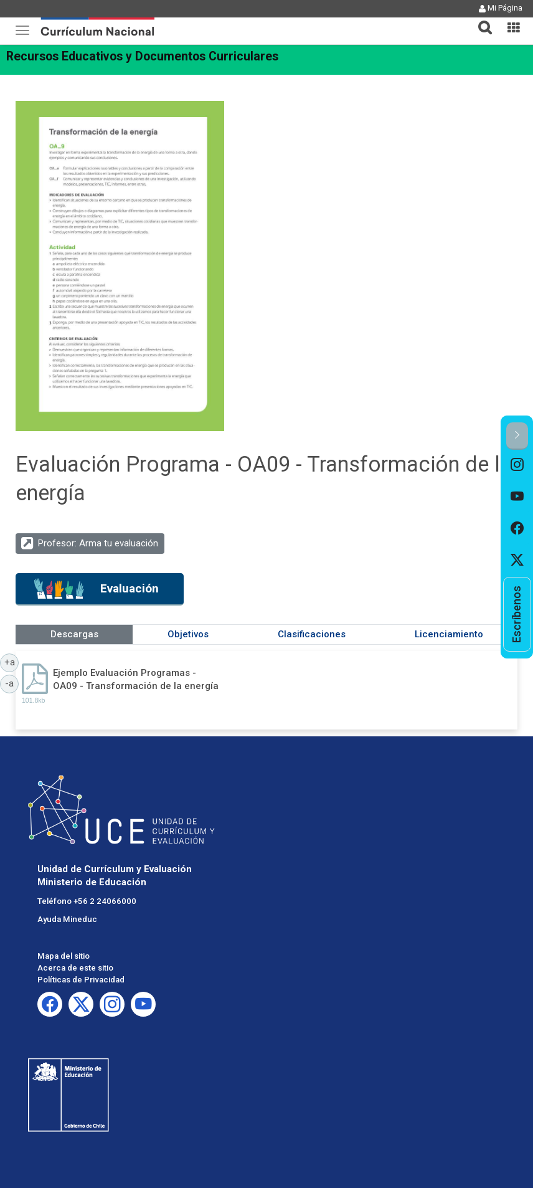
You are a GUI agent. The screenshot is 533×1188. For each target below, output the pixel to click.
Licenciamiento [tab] (449, 634)
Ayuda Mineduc (67, 919)
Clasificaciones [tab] (312, 634)
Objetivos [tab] (188, 634)
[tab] (480, 20)
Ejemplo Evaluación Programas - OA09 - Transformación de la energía (136, 679)
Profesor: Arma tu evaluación (98, 543)
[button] (480, 20)
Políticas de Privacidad (81, 979)
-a (12, 683)
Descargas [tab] (74, 634)
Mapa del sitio (63, 956)
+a (11, 661)
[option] (517, 466)
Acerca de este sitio (75, 967)
